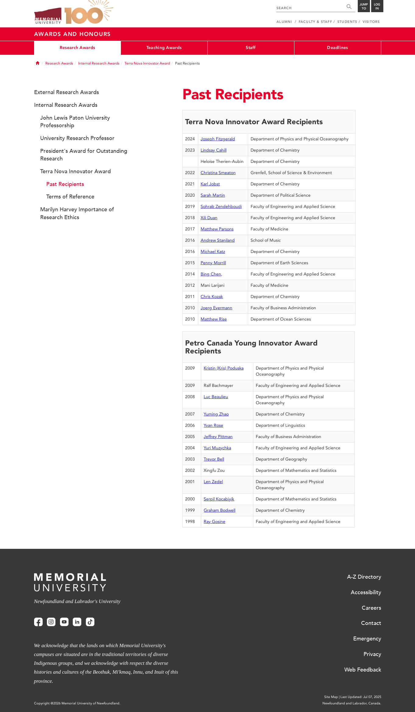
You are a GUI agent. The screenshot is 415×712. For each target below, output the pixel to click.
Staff (250, 47)
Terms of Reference (70, 196)
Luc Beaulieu (216, 396)
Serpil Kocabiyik (219, 499)
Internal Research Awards (98, 63)
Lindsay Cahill (214, 150)
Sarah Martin (213, 195)
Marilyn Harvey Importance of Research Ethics (77, 213)
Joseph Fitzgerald (218, 139)
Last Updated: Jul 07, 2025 (360, 697)
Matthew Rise (214, 319)
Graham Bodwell (219, 510)
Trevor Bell (214, 459)
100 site (89, 12)
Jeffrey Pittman (218, 436)
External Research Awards (66, 92)
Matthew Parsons (217, 229)
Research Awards (77, 47)
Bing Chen (211, 274)
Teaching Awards (163, 47)
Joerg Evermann (216, 307)
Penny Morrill (213, 262)
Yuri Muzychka (217, 448)
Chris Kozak (212, 296)
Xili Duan (209, 217)
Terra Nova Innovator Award (147, 63)
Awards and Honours (72, 34)
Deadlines (337, 47)
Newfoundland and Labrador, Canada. (351, 703)
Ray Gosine (214, 521)
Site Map (331, 697)
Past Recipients (65, 184)
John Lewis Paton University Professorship (75, 121)
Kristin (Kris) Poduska (224, 368)
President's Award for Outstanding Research (83, 155)
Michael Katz (213, 251)
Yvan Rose (213, 425)
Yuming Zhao (216, 414)
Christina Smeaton (218, 172)
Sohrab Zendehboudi (221, 206)
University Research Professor (77, 138)
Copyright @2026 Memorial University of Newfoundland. (77, 703)
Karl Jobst (210, 184)
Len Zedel (213, 481)
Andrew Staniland (218, 240)
